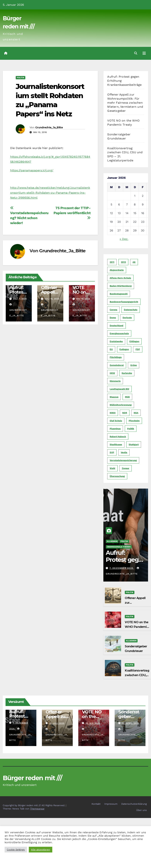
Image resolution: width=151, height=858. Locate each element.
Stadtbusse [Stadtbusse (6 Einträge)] (116, 444)
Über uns (141, 810)
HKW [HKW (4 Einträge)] (112, 373)
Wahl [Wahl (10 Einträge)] (112, 468)
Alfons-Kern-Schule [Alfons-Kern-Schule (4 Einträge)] (120, 278)
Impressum (110, 803)
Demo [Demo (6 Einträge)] (113, 317)
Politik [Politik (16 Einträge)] (130, 428)
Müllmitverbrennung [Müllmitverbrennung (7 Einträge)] (121, 405)
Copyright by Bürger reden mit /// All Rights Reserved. (34, 805)
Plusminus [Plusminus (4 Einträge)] (115, 428)
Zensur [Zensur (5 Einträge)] (125, 468)
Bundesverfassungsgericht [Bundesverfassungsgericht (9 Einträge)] (124, 301)
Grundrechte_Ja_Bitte (49, 127)
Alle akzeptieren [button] (40, 849)
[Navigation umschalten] (144, 53)
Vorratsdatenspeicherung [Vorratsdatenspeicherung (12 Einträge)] (123, 460)
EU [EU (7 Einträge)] (111, 349)
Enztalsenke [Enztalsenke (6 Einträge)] (116, 341)
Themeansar (37, 808)
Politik (20, 78)
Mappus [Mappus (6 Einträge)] (114, 397)
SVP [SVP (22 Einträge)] (112, 452)
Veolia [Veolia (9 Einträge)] (124, 452)
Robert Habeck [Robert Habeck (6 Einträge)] (118, 436)
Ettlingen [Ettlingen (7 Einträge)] (134, 341)
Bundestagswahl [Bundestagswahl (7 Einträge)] (119, 294)
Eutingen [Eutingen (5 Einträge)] (124, 349)
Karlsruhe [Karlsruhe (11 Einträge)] (127, 373)
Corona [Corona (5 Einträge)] (113, 309)
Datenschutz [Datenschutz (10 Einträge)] (130, 309)
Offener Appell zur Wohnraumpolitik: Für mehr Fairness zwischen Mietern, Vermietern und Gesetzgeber (125, 103)
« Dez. (124, 239)
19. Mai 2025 (92, 723)
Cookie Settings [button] (16, 849)
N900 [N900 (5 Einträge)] (113, 412)
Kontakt (96, 803)
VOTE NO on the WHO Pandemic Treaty (136, 626)
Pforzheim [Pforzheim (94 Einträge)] (134, 420)
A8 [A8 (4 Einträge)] (134, 262)
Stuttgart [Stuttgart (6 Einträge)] (134, 444)
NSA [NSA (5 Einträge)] (136, 412)
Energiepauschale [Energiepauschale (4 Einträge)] (119, 333)
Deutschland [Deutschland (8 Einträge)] (116, 325)
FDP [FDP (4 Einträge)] (137, 349)
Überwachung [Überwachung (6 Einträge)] (117, 476)
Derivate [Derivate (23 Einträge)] (127, 317)
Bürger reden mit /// (32, 778)
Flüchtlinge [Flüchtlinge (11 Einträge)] (116, 357)
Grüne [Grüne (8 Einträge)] (133, 365)
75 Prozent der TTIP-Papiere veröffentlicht (72, 213)
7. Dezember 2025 (121, 568)
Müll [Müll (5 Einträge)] (127, 397)
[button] (135, 53)
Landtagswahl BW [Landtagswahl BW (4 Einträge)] (119, 389)
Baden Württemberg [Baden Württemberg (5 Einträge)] (121, 286)
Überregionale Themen (119, 547)
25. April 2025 (130, 723)
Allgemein (112, 541)
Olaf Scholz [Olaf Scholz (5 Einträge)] (116, 420)
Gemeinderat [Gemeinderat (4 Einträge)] (117, 365)
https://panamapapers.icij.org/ (31, 170)
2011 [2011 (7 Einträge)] (112, 262)
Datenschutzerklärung (134, 803)
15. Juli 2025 (56, 723)
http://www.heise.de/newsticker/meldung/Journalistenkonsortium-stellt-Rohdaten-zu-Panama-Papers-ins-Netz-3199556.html (50, 192)
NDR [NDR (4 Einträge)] (124, 412)
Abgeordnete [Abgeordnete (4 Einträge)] (117, 270)
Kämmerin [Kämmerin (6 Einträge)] (115, 381)
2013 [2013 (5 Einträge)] (123, 262)
